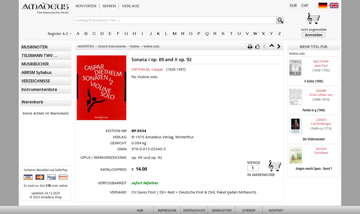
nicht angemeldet (314, 29)
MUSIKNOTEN (35, 47)
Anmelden (313, 34)
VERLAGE (131, 6)
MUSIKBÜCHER (35, 64)
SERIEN (109, 6)
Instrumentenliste (39, 89)
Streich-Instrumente (112, 46)
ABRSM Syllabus (37, 72)
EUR (293, 5)
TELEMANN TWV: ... (40, 55)
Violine (134, 46)
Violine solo (151, 46)
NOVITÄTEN (86, 6)
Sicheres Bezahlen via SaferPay (46, 170)
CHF (304, 5)
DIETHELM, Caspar (147, 69)
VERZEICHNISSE (36, 81)
